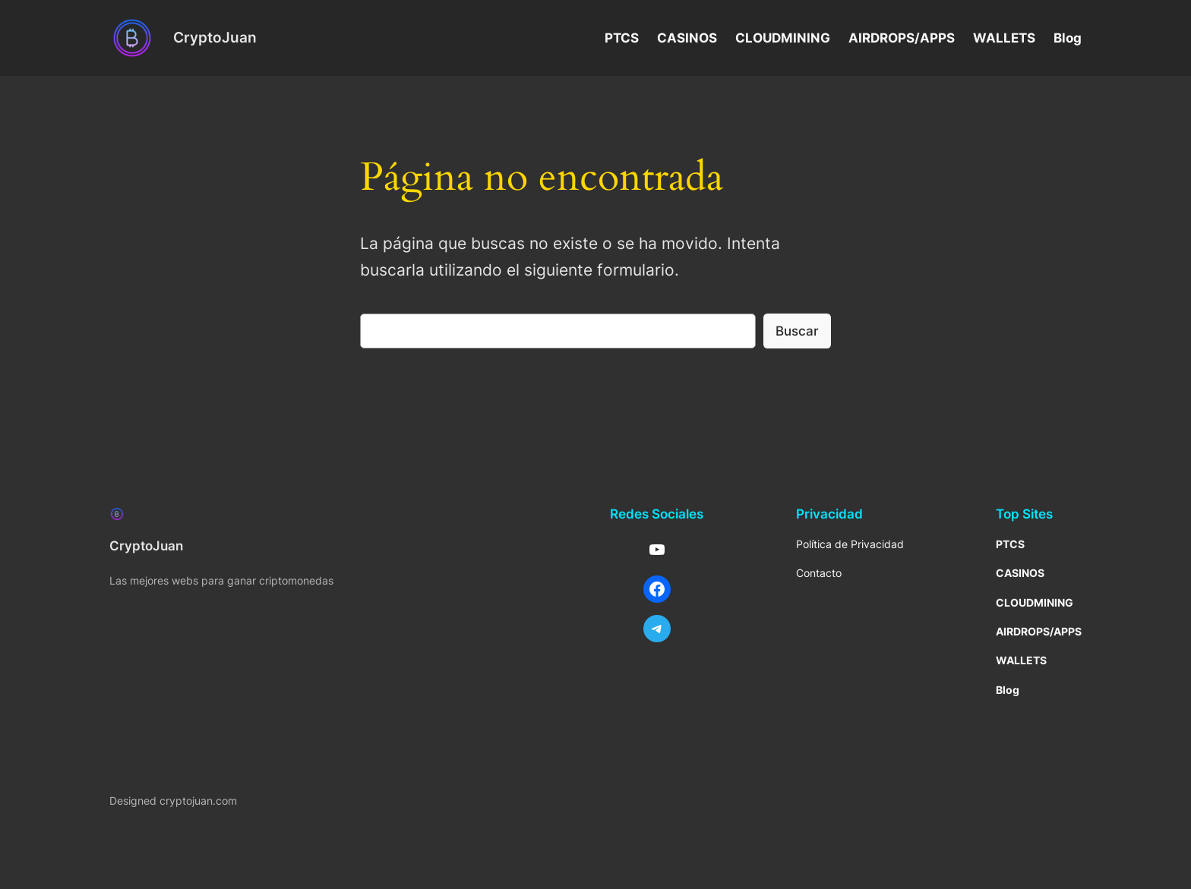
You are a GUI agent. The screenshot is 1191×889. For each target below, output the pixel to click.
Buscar (797, 331)
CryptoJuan (215, 37)
